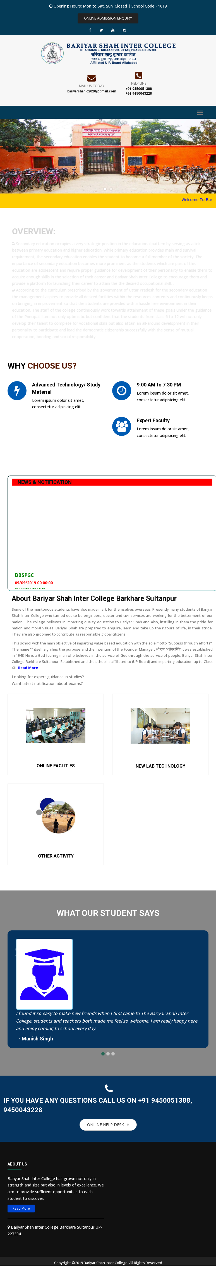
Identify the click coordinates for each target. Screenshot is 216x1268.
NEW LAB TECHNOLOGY (160, 766)
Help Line (138, 83)
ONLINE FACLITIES (56, 765)
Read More (28, 667)
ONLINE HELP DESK (108, 1124)
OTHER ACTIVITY (56, 856)
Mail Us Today (91, 85)
